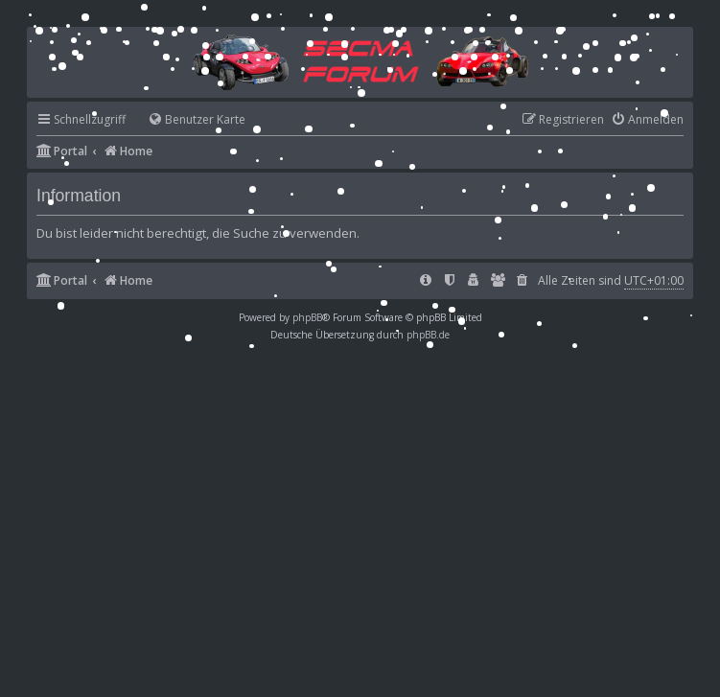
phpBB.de (428, 334)
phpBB (307, 317)
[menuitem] (187, 120)
